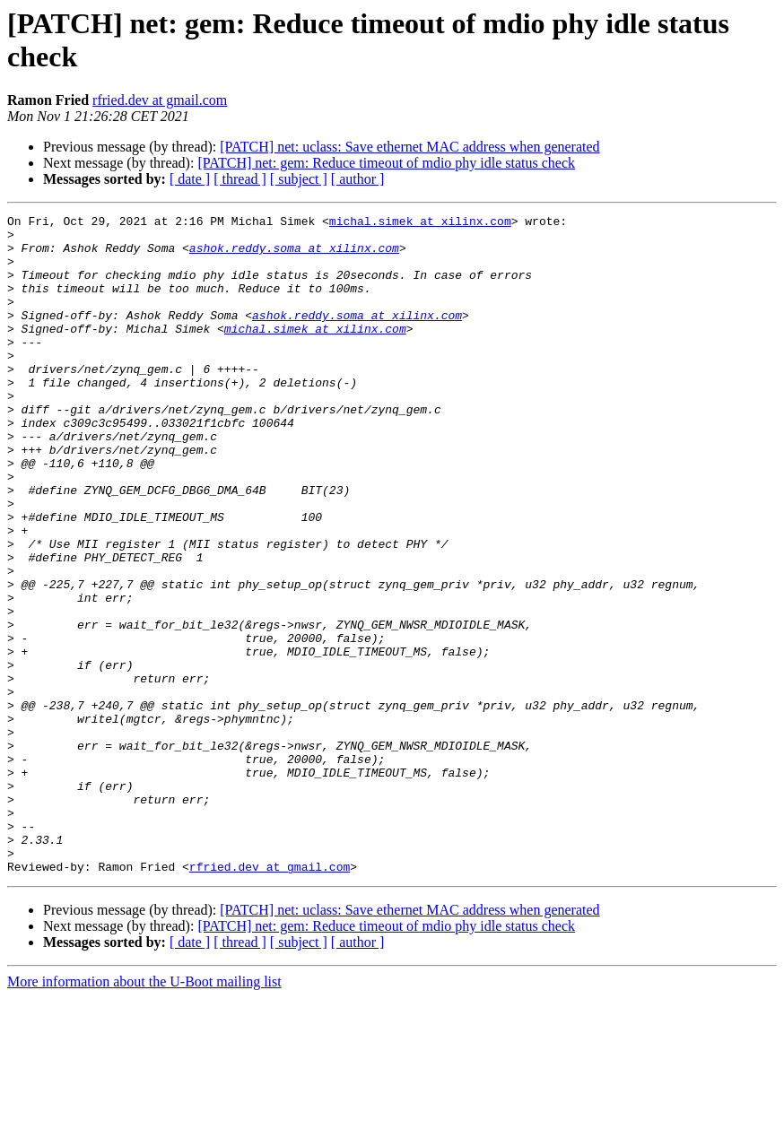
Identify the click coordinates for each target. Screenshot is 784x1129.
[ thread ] (239, 179)
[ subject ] (298, 179)
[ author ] (358, 179)
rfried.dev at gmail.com (159, 100)
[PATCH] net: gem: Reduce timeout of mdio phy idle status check (386, 162)
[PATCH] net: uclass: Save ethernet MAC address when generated (409, 146)
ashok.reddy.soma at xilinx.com (294, 256)
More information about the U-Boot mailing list (144, 1113)
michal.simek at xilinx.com (420, 223)
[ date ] (190, 179)
